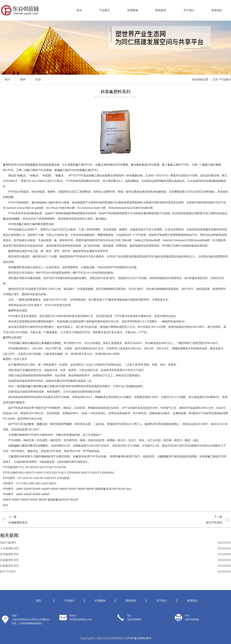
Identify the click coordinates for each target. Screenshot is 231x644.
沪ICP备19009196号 (139, 638)
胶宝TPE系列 (214, 522)
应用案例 (132, 10)
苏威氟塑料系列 (17, 522)
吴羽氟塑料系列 (9, 554)
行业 (38, 79)
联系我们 (217, 10)
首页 (79, 10)
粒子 (7, 79)
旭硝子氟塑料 (8, 542)
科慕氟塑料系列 (9, 565)
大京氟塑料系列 (9, 548)
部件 (23, 79)
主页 (215, 79)
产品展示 (104, 10)
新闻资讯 (160, 10)
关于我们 (188, 10)
